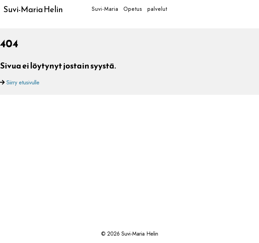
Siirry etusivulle (22, 82)
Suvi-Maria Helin (33, 9)
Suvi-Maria (105, 9)
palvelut (157, 9)
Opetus (132, 9)
